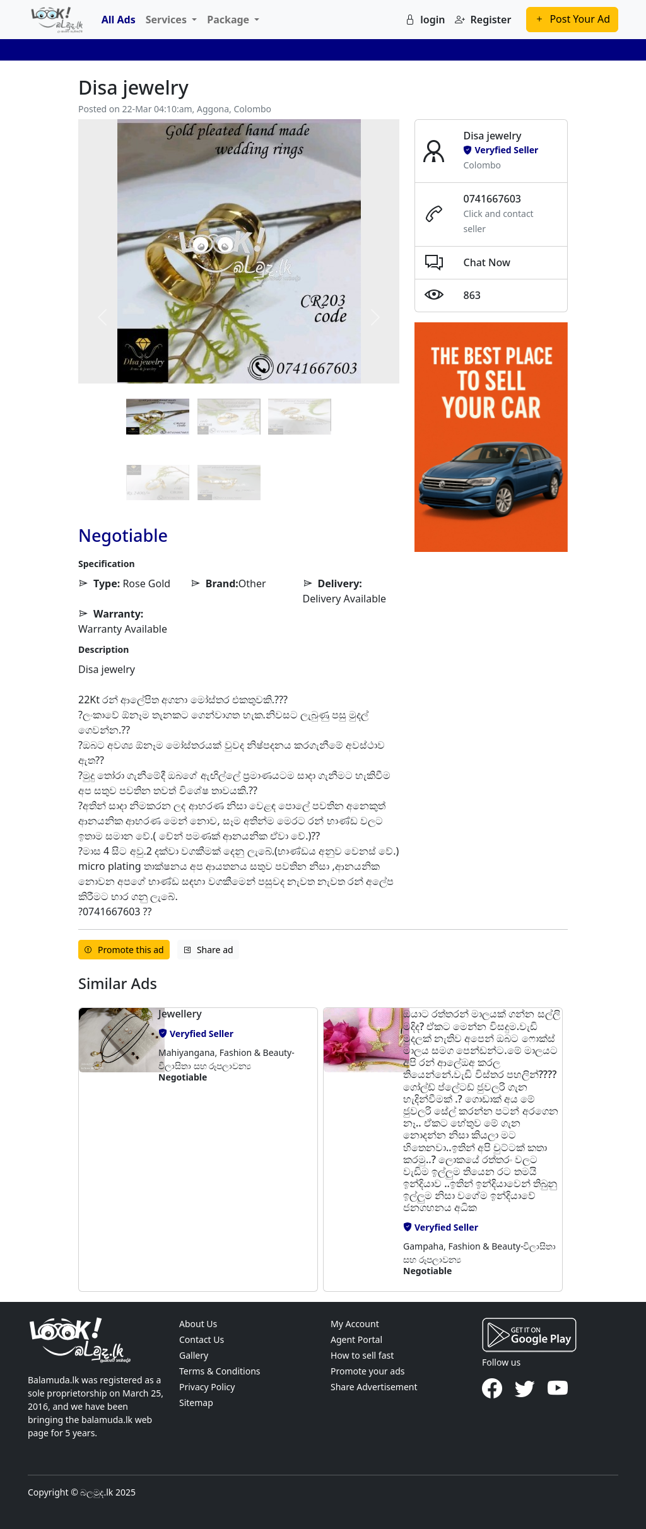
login (425, 19)
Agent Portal (356, 1339)
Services (167, 19)
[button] (114, 1149)
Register (483, 19)
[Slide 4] (229, 482)
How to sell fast (362, 1355)
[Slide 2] (299, 416)
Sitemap (196, 1403)
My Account (355, 1324)
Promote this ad (124, 950)
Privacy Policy (207, 1387)
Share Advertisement (374, 1387)
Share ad (208, 950)
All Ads (119, 19)
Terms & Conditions (220, 1371)
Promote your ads (367, 1371)
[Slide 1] (229, 416)
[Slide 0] (157, 416)
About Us (198, 1324)
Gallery (193, 1355)
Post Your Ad (572, 19)
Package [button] (229, 19)
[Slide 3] (157, 482)
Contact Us (201, 1339)
